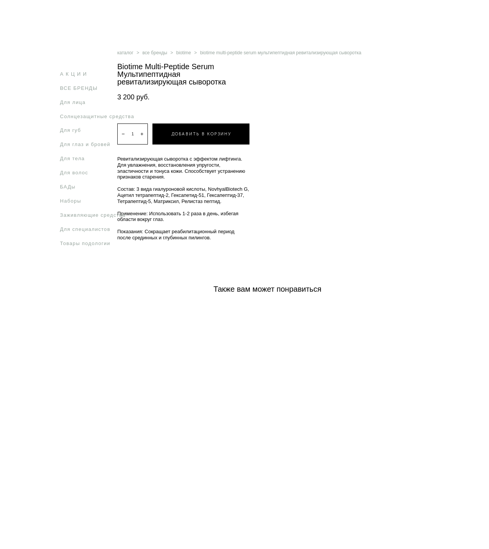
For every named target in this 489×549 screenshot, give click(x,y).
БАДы (68, 187)
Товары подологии (85, 243)
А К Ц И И (73, 74)
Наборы (70, 201)
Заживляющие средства (93, 215)
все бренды (154, 52)
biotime (183, 52)
